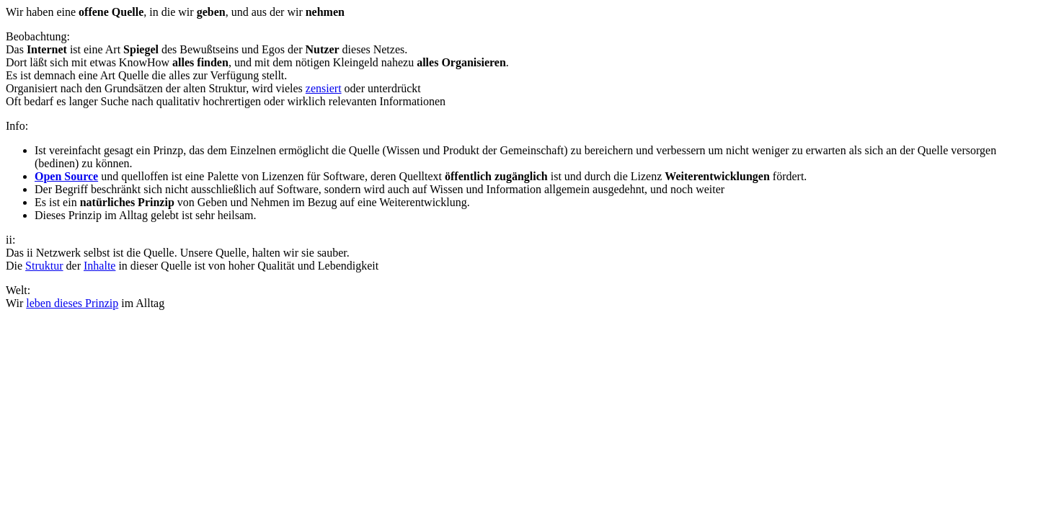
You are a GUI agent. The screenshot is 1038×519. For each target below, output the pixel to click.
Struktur (44, 266)
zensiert (324, 88)
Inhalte (99, 266)
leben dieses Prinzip (72, 303)
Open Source (66, 176)
